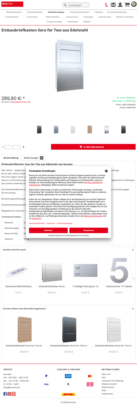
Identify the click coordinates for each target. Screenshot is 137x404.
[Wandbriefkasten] (14, 12)
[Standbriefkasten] (35, 12)
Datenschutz (108, 387)
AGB (104, 390)
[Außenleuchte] (104, 17)
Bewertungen (33, 158)
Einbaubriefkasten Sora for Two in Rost (24, 345)
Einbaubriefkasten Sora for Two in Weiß (113, 345)
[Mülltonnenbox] (52, 17)
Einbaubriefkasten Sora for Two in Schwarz (68, 345)
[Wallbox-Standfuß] (124, 17)
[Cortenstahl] (32, 17)
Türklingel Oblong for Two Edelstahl (86, 286)
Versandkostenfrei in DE (20, 102)
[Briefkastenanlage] (56, 12)
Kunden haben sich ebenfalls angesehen (24, 308)
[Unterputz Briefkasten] (79, 12)
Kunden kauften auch (14, 249)
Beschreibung (11, 158)
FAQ (104, 377)
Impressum (107, 393)
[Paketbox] (99, 12)
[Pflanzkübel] (72, 21)
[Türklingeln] (88, 17)
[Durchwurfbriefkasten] (117, 12)
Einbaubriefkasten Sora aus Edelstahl (52, 286)
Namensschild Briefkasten (18, 286)
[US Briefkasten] (11, 17)
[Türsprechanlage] (54, 21)
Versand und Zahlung (112, 380)
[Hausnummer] (72, 17)
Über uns (106, 374)
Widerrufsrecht (109, 384)
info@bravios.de (11, 387)
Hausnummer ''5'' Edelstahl (119, 286)
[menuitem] (76, 3)
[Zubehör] (87, 21)
